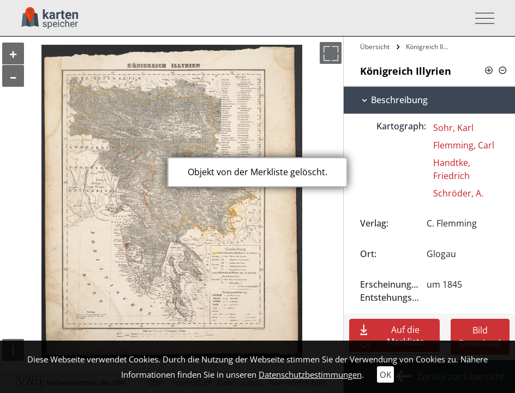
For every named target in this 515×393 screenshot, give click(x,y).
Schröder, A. (458, 193)
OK (385, 374)
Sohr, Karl (453, 128)
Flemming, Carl (463, 145)
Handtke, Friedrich (451, 169)
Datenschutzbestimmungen (310, 374)
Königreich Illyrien (428, 46)
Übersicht (375, 46)
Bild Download (480, 336)
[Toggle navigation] (481, 18)
